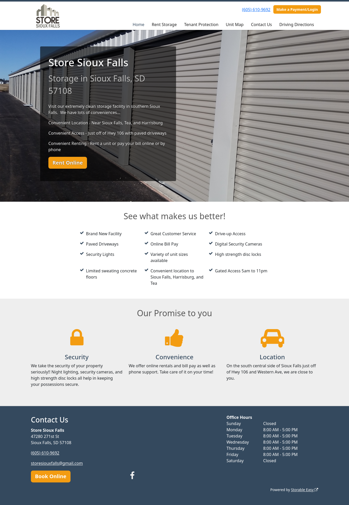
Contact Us (261, 24)
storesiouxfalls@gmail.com (57, 463)
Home (138, 24)
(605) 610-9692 (256, 9)
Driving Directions (296, 24)
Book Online (50, 476)
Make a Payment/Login (297, 9)
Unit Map (234, 24)
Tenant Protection (201, 24)
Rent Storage (164, 24)
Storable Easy (304, 489)
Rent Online (68, 162)
